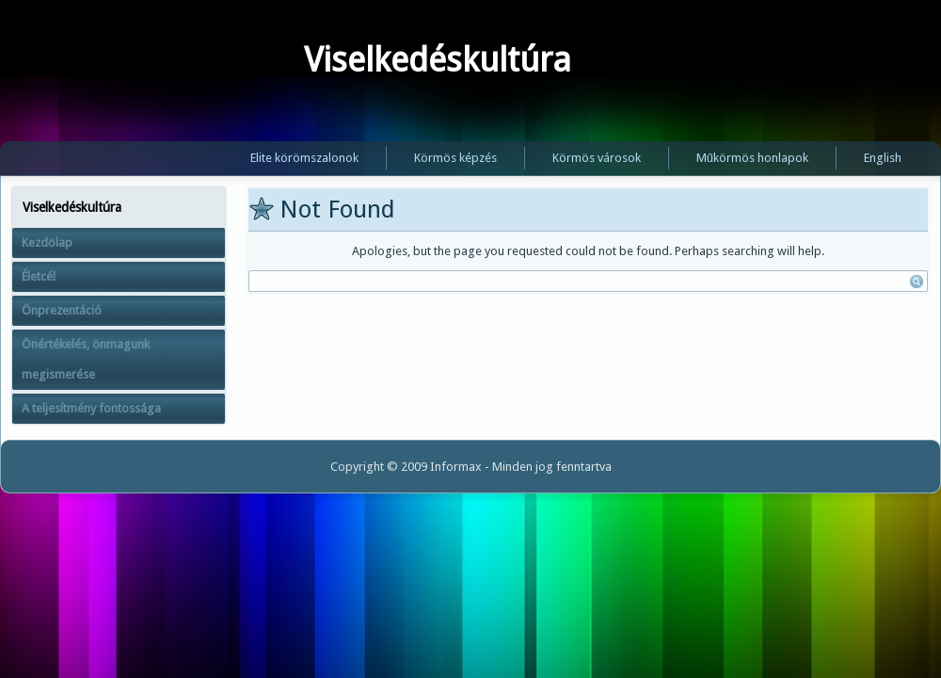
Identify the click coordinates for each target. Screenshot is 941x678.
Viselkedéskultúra (437, 60)
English (882, 158)
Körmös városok (596, 158)
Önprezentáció (62, 310)
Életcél (39, 276)
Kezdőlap (47, 242)
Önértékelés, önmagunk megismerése (86, 359)
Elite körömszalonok (304, 158)
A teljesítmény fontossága (91, 408)
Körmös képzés (455, 158)
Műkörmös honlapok (752, 158)
